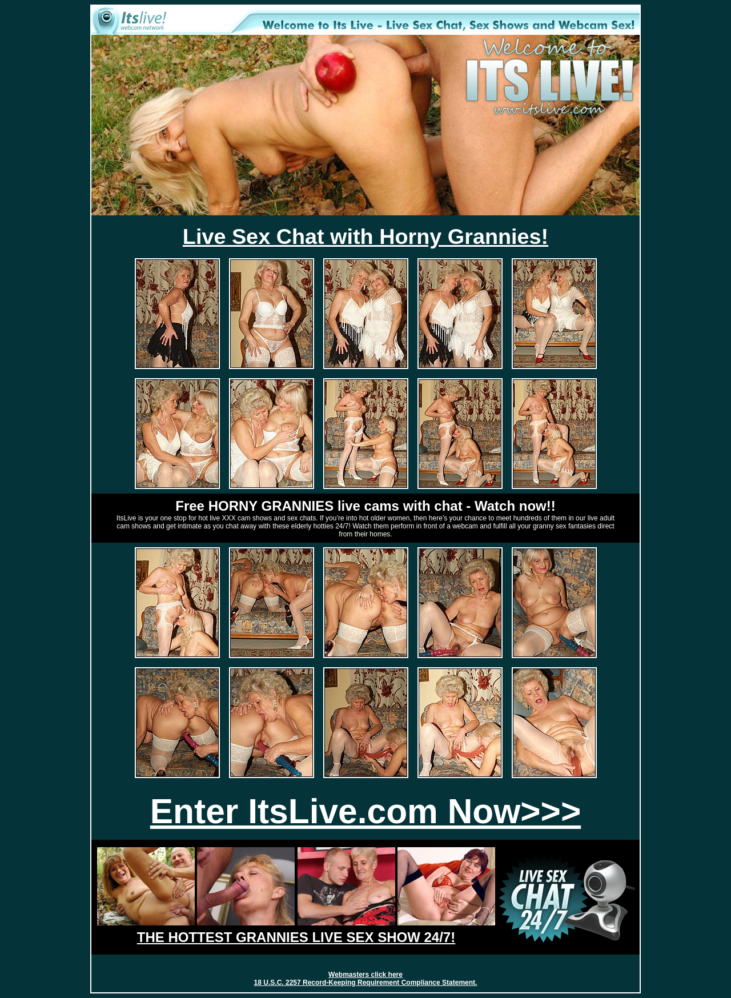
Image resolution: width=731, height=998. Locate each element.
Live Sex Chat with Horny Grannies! (365, 237)
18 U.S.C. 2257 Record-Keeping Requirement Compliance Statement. (365, 983)
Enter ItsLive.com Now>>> (365, 811)
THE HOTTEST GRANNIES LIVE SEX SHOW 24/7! (296, 937)
